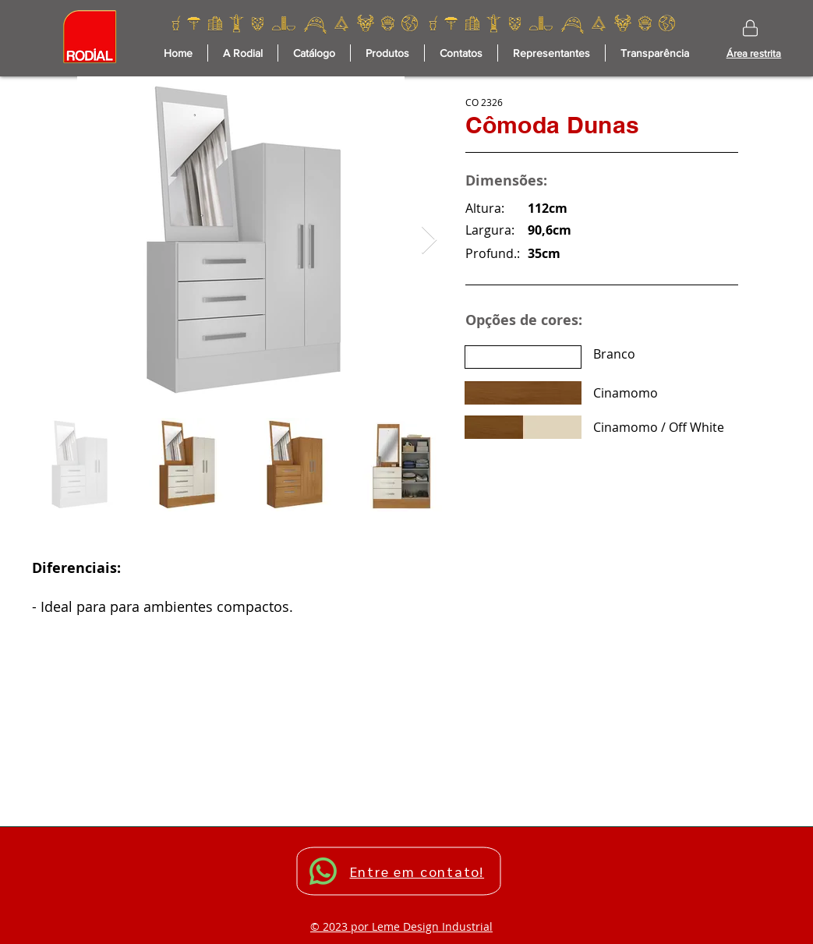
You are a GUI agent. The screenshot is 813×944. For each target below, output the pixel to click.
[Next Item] (429, 240)
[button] (387, 53)
